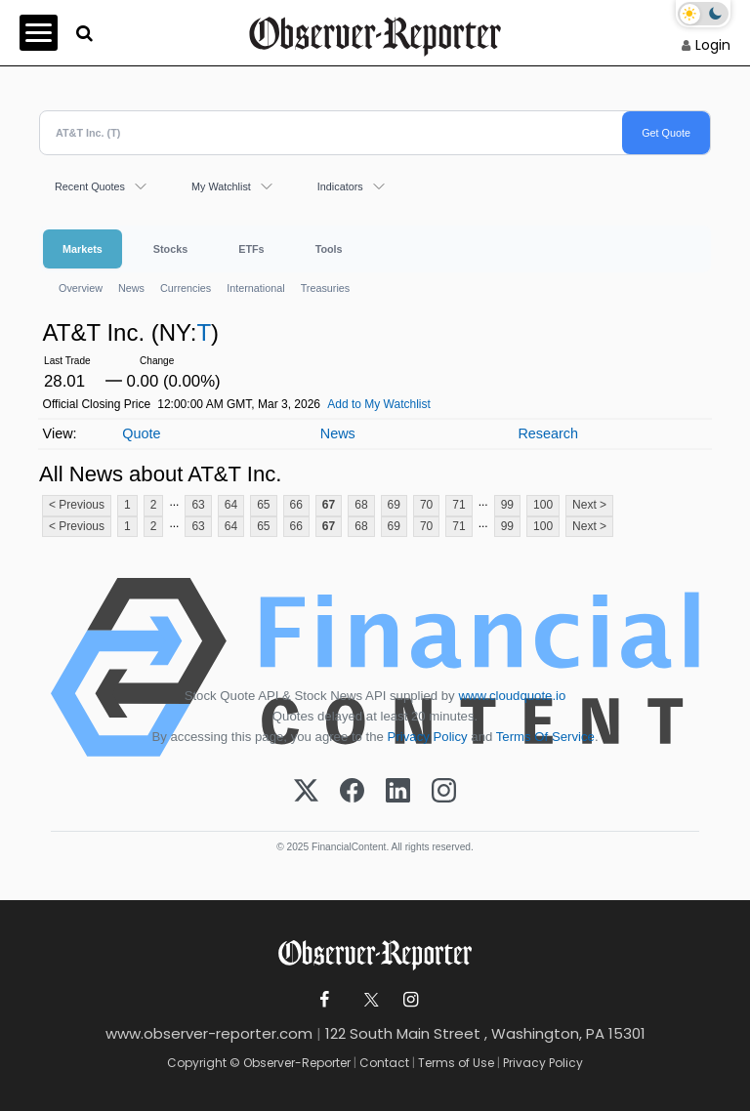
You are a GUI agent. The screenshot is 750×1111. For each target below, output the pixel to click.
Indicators (340, 186)
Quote (141, 433)
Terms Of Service (545, 736)
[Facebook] (352, 791)
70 (426, 505)
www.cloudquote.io (511, 695)
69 (394, 505)
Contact (384, 1062)
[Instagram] (444, 791)
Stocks (170, 249)
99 (507, 505)
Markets (82, 249)
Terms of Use (456, 1062)
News (131, 288)
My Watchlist (221, 186)
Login (712, 45)
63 (197, 505)
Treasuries (326, 288)
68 (360, 505)
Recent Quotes (90, 186)
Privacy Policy (428, 736)
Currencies (185, 288)
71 (458, 505)
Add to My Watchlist (379, 404)
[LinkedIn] (398, 791)
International (255, 288)
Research (548, 433)
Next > (589, 505)
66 (296, 505)
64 (231, 505)
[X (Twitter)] (306, 791)
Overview (81, 288)
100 (543, 505)
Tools (329, 249)
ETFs (251, 249)
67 (328, 505)
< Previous (76, 505)
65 (263, 505)
